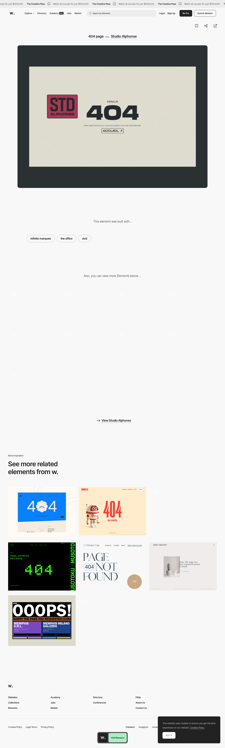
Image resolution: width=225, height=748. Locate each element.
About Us (140, 702)
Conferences (99, 702)
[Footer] (86, 348)
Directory (41, 13)
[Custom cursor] (139, 348)
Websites (12, 697)
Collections (13, 702)
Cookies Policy (15, 727)
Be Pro (186, 13)
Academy (57, 13)
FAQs (138, 697)
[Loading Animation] (33, 348)
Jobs (69, 13)
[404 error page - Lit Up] (183, 511)
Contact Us (141, 708)
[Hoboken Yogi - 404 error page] (112, 566)
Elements (12, 708)
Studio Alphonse (124, 36)
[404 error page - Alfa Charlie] (183, 566)
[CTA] (139, 308)
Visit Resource (117, 737)
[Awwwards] (12, 13)
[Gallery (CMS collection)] (86, 308)
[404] (42, 512)
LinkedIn (156, 727)
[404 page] (112, 620)
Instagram (143, 727)
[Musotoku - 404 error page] (42, 566)
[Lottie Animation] (33, 389)
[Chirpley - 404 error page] (112, 511)
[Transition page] (192, 348)
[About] (192, 308)
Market (78, 13)
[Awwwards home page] (103, 737)
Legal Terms (31, 727)
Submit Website (205, 13)
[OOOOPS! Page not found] (42, 620)
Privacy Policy (47, 727)
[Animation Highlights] (33, 308)
